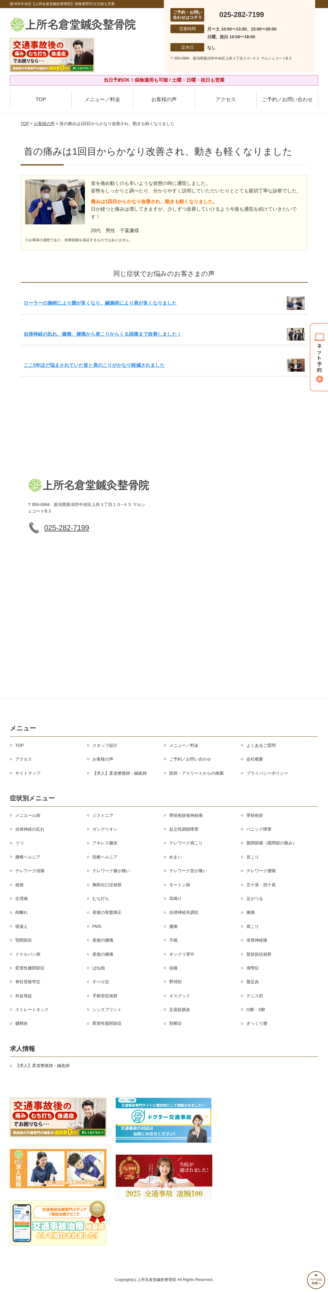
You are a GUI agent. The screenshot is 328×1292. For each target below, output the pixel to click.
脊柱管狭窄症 (27, 981)
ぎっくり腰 (256, 1023)
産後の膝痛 (102, 954)
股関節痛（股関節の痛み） (271, 842)
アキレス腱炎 (105, 842)
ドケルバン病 (27, 954)
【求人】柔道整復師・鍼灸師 (119, 773)
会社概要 (254, 759)
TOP (41, 99)
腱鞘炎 (21, 1023)
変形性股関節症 (107, 1023)
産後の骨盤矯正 (107, 912)
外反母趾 (23, 995)
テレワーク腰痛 (261, 870)
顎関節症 (23, 940)
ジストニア (102, 815)
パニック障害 (258, 829)
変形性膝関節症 (30, 968)
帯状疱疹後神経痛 (186, 815)
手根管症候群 (105, 995)
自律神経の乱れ (30, 829)
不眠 (173, 940)
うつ (19, 842)
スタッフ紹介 (105, 745)
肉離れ (21, 912)
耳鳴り (175, 898)
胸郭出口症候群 (107, 884)
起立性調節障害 (184, 829)
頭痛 (173, 968)
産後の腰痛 (102, 940)
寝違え (21, 926)
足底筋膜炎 (179, 1009)
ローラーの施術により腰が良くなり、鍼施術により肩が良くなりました (100, 302)
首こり (252, 857)
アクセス (226, 99)
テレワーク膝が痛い (111, 870)
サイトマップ (27, 773)
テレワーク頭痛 (30, 870)
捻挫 (19, 884)
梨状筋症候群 (258, 954)
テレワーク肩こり (186, 842)
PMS (96, 926)
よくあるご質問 (261, 745)
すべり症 (100, 981)
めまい (175, 857)
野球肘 (175, 981)
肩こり (252, 926)
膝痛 (250, 912)
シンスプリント (107, 1009)
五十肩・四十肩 (261, 884)
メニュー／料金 (102, 99)
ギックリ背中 (181, 954)
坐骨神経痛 (256, 940)
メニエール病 (27, 815)
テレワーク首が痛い (188, 870)
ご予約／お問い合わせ (287, 99)
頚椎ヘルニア (105, 857)
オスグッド (179, 995)
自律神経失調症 (184, 912)
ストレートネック (32, 1009)
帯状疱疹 (254, 815)
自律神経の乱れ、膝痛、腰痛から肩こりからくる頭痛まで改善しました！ (102, 334)
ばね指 (98, 968)
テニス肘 (254, 995)
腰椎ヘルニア (27, 857)
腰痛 (173, 926)
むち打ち (100, 898)
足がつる (254, 898)
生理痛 (21, 898)
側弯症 (252, 968)
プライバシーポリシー (267, 773)
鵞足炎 (252, 981)
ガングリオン (105, 829)
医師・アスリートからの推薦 (196, 773)
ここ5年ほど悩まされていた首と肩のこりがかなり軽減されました (94, 365)
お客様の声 (164, 99)
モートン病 (179, 884)
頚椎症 (175, 1023)
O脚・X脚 (255, 1009)
